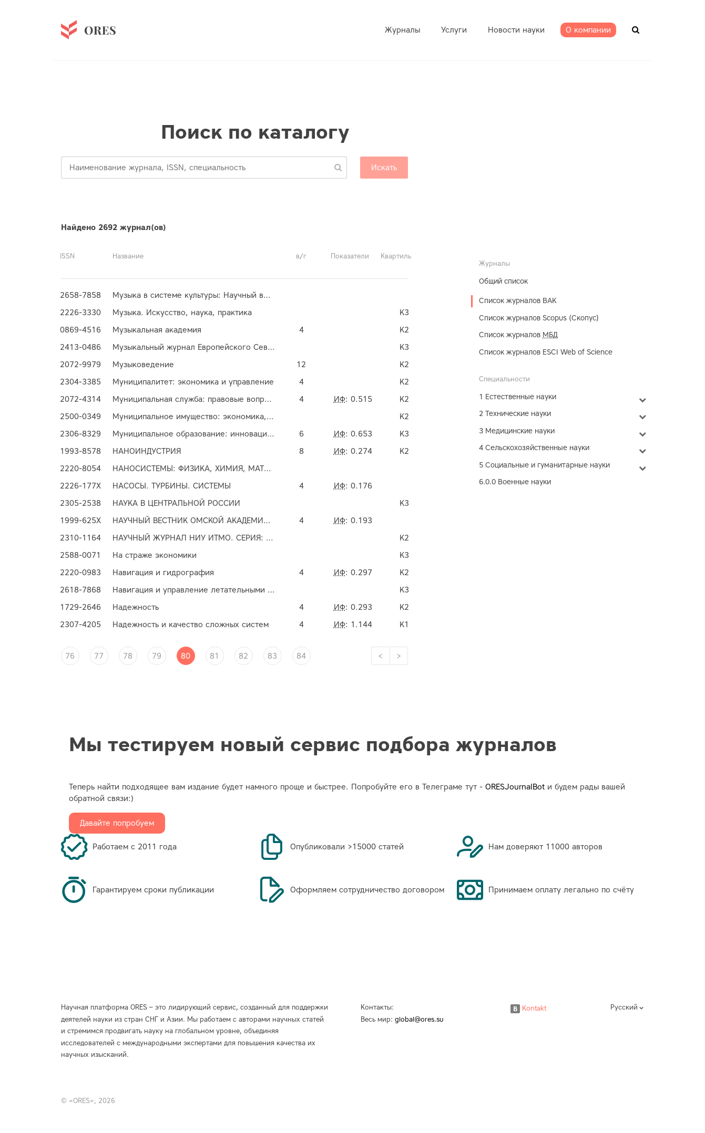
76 (70, 656)
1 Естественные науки (517, 396)
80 (185, 656)
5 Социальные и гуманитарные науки (544, 465)
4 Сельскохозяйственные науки (534, 447)
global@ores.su (419, 1019)
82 (243, 656)
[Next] (399, 656)
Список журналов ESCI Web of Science (545, 352)
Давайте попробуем (117, 823)
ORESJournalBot (515, 787)
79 (156, 656)
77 (99, 656)
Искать (384, 167)
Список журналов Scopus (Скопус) (539, 318)
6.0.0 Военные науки (515, 481)
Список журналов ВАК (518, 300)
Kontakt (528, 1008)
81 (214, 656)
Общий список (503, 281)
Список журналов (518, 334)
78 (127, 656)
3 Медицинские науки (517, 431)
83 (272, 656)
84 (301, 656)
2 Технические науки (515, 413)
